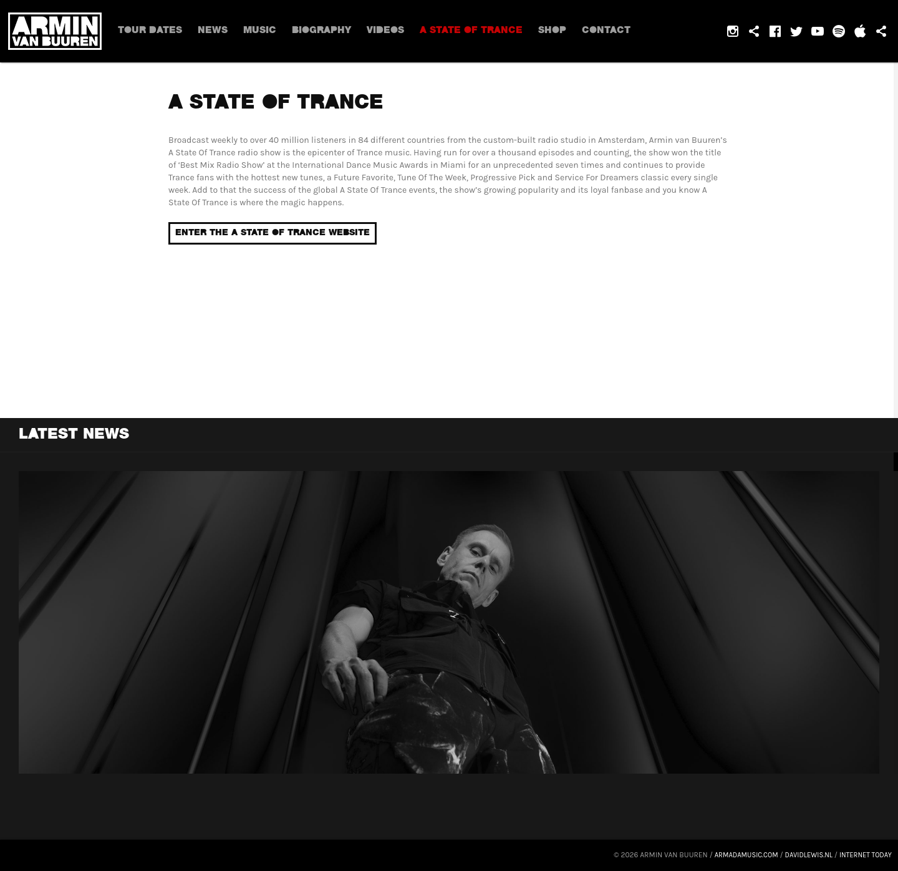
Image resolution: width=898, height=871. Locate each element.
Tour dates (150, 31)
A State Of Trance (464, 31)
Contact (598, 31)
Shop (545, 31)
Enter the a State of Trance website (272, 233)
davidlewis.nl (803, 854)
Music (256, 31)
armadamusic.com (736, 854)
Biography (316, 31)
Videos (379, 31)
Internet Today (864, 854)
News (211, 31)
